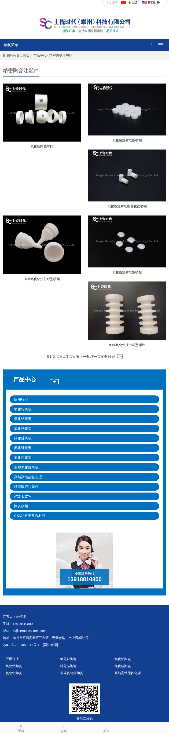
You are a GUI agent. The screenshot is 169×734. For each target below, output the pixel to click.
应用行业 (21, 399)
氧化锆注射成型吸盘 (127, 272)
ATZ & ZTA (22, 496)
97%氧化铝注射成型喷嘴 (42, 279)
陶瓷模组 (21, 506)
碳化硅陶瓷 (23, 438)
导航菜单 (11, 45)
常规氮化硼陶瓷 (26, 467)
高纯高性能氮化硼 (28, 477)
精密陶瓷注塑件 (60, 55)
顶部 (105, 728)
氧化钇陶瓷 (23, 409)
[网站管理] (50, 645)
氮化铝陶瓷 (23, 458)
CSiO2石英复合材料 (29, 516)
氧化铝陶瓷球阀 (41, 146)
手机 (21, 728)
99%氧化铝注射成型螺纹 (127, 345)
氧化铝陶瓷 (23, 419)
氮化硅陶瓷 (23, 448)
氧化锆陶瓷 (23, 429)
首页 (26, 55)
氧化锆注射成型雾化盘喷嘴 (127, 206)
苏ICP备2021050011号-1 (21, 645)
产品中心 (39, 55)
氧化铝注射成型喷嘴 (127, 140)
